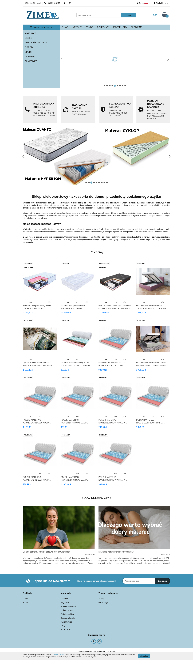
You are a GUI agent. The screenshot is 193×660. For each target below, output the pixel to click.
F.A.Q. (63, 626)
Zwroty (101, 599)
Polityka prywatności (69, 606)
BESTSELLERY (119, 27)
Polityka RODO (67, 610)
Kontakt (26, 602)
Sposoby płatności (68, 618)
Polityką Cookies (58, 655)
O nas (25, 599)
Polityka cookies (67, 614)
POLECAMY (103, 27)
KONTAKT (76, 27)
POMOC (89, 27)
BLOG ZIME (136, 27)
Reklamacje (103, 602)
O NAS (65, 27)
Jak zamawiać (66, 622)
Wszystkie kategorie (41, 27)
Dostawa (64, 599)
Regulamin (65, 602)
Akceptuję (144, 656)
